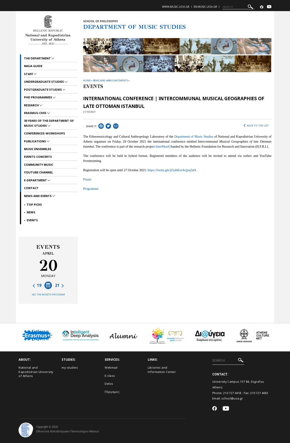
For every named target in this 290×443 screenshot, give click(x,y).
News (31, 212)
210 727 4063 (259, 393)
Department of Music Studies (193, 136)
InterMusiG (163, 146)
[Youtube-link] (269, 7)
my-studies (70, 367)
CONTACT (31, 188)
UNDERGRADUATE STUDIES (44, 82)
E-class (110, 376)
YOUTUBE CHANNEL (38, 172)
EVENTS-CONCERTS (38, 157)
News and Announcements (110, 80)
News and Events (38, 196)
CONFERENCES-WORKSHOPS (44, 133)
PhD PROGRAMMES (38, 97)
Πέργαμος (112, 392)
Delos (109, 384)
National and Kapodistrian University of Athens (36, 371)
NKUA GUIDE (33, 66)
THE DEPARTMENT (37, 58)
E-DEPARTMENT (36, 180)
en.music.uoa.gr (205, 7)
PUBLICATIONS (35, 141)
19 (37, 285)
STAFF (29, 74)
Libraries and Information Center (162, 369)
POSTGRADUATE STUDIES (43, 90)
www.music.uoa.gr (175, 7)
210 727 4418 (232, 393)
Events (32, 220)
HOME (87, 80)
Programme (91, 188)
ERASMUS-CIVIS (35, 113)
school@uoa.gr (232, 398)
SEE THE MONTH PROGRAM (48, 294)
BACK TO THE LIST (256, 125)
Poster (87, 179)
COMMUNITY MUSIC (38, 165)
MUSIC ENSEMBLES (37, 149)
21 (59, 285)
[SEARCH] (238, 6)
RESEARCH (31, 105)
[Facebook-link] (261, 7)
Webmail (111, 367)
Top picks (34, 204)
